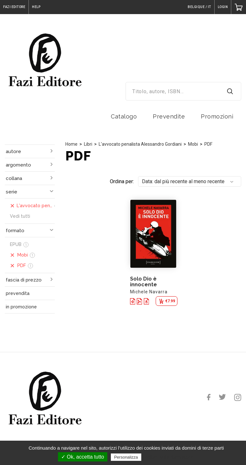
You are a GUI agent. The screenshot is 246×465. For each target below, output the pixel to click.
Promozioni (217, 116)
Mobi (193, 144)
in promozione (21, 306)
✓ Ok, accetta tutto (82, 457)
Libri (88, 144)
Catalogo (124, 116)
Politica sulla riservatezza (169, 457)
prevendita (17, 293)
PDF (208, 144)
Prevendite (169, 116)
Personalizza (126, 457)
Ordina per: (122, 181)
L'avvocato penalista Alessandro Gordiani (140, 144)
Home (71, 144)
